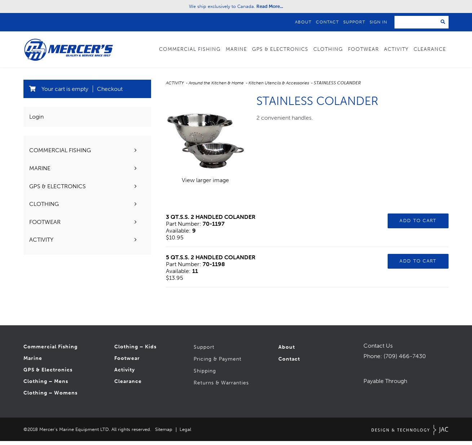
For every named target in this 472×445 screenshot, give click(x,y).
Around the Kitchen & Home (217, 86)
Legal (185, 433)
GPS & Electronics (280, 49)
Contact (327, 22)
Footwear (363, 49)
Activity (396, 49)
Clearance (430, 49)
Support (354, 22)
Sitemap (163, 433)
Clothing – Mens (45, 385)
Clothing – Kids (135, 351)
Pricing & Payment (218, 363)
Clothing (328, 49)
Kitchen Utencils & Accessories (279, 86)
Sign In (378, 22)
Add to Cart (418, 224)
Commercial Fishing (190, 49)
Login (36, 120)
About (303, 22)
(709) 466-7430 (405, 360)
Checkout (110, 92)
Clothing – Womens (50, 397)
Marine (236, 49)
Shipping (205, 375)
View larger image (205, 184)
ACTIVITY (175, 86)
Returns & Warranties (221, 387)
